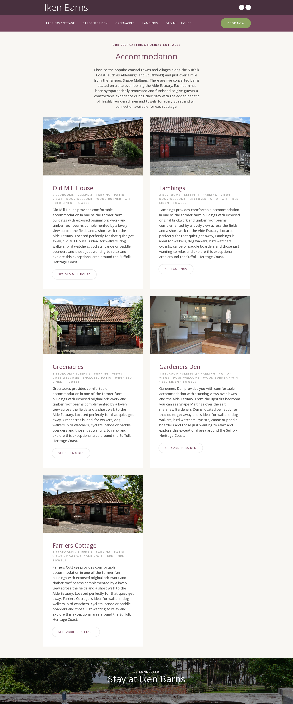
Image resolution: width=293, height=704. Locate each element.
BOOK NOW (235, 23)
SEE (74, 274)
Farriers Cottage (60, 23)
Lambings (150, 23)
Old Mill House (178, 23)
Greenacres (125, 23)
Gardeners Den (95, 23)
